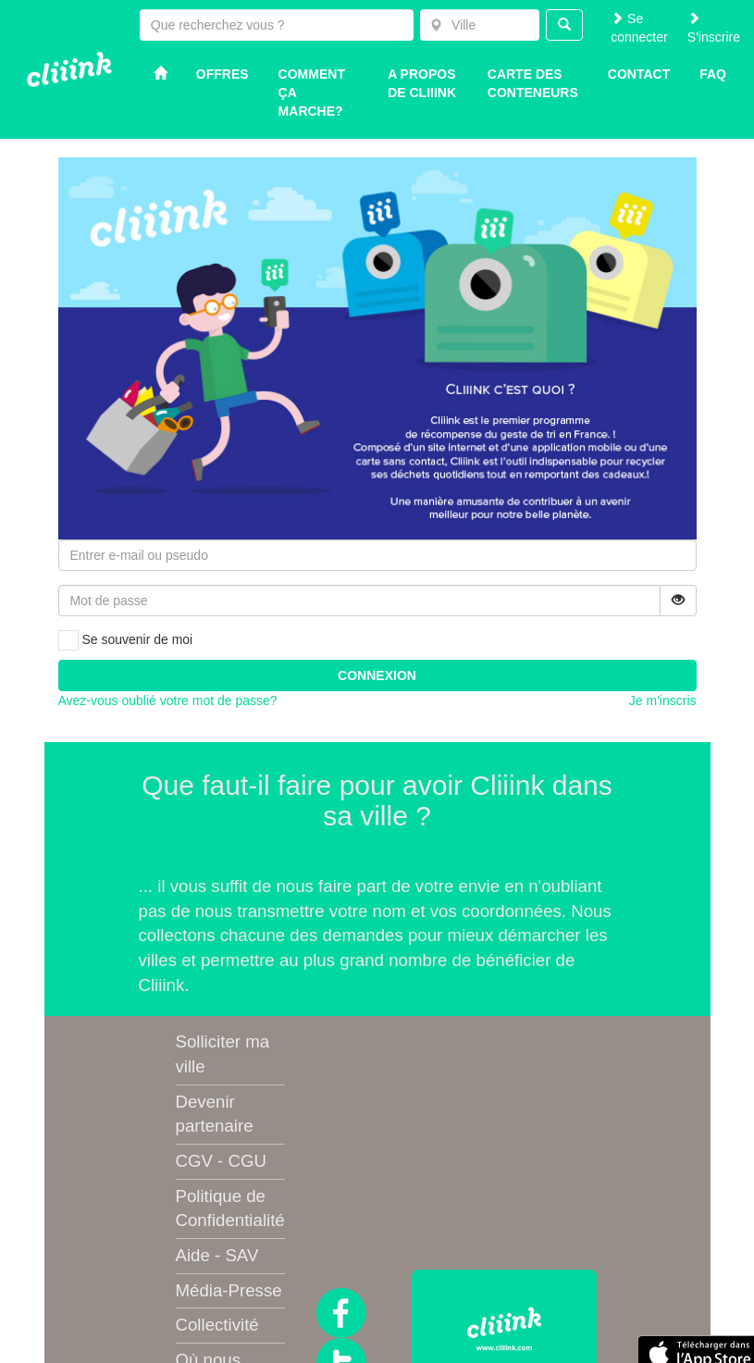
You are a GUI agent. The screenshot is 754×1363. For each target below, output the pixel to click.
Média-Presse (229, 1290)
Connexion (377, 675)
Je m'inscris (663, 700)
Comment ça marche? (311, 92)
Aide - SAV (217, 1255)
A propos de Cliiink (422, 83)
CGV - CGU (221, 1161)
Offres (222, 74)
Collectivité (217, 1324)
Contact (639, 74)
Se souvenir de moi (125, 640)
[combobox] (479, 25)
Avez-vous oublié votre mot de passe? (168, 700)
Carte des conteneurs (533, 83)
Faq (712, 74)
